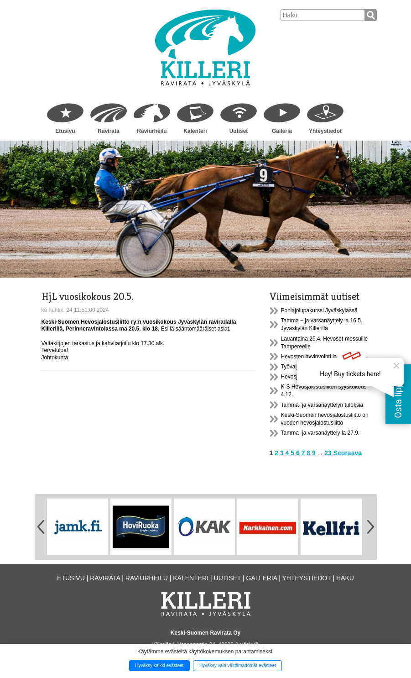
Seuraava (347, 453)
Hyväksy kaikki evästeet (159, 665)
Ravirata (108, 131)
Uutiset (238, 131)
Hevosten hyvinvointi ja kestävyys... (324, 356)
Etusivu (65, 131)
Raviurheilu (151, 131)
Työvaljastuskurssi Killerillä (313, 366)
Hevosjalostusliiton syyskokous (318, 376)
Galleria (282, 131)
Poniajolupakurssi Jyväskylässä (319, 310)
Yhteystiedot (325, 131)
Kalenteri (195, 131)
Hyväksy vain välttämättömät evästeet (237, 665)
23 (328, 453)
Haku (345, 578)
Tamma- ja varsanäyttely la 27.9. (320, 433)
